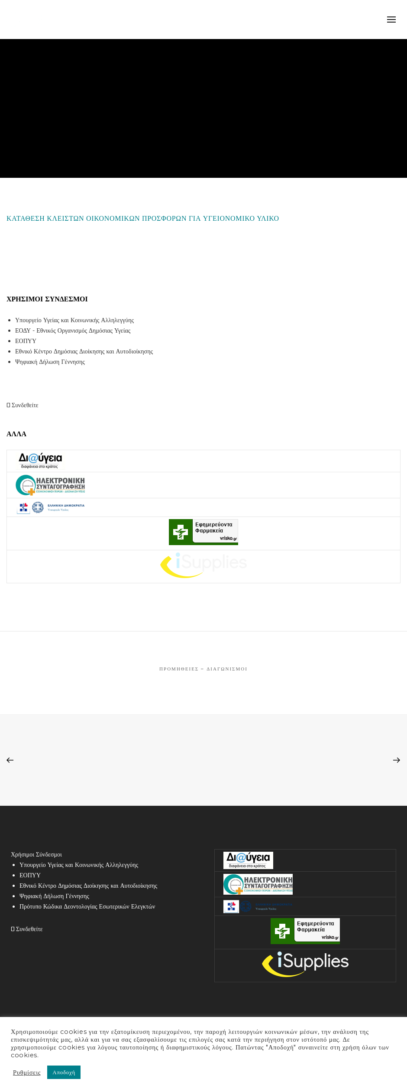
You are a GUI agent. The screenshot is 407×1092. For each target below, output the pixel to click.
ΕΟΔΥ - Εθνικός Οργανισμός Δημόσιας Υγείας (72, 330)
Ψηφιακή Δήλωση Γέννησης (50, 362)
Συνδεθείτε (22, 405)
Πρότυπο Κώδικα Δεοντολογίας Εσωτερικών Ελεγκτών (87, 906)
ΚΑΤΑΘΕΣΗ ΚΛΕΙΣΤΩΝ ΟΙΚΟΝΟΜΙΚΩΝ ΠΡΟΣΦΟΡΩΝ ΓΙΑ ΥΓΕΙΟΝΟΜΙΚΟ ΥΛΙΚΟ (142, 218)
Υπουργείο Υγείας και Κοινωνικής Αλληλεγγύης (74, 320)
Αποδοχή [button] (63, 1072)
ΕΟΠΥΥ (25, 341)
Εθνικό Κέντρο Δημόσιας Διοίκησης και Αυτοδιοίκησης (84, 351)
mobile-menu (391, 19)
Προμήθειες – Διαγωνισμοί (203, 669)
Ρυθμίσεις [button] (27, 1072)
